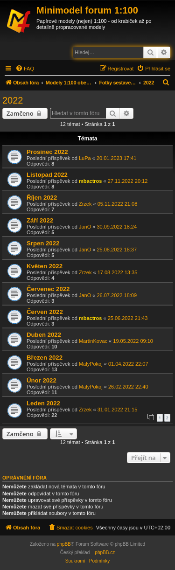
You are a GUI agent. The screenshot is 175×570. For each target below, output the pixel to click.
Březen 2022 (45, 357)
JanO (85, 226)
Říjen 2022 (42, 197)
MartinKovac (93, 341)
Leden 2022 (43, 403)
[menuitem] (24, 68)
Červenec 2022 (48, 288)
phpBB (64, 544)
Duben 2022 (44, 334)
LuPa (85, 158)
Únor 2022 (41, 380)
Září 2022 (40, 220)
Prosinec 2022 (47, 151)
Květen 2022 (45, 266)
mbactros (90, 181)
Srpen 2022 (43, 243)
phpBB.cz (105, 552)
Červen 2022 (45, 311)
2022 (12, 100)
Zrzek (85, 204)
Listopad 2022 (47, 174)
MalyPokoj (91, 364)
